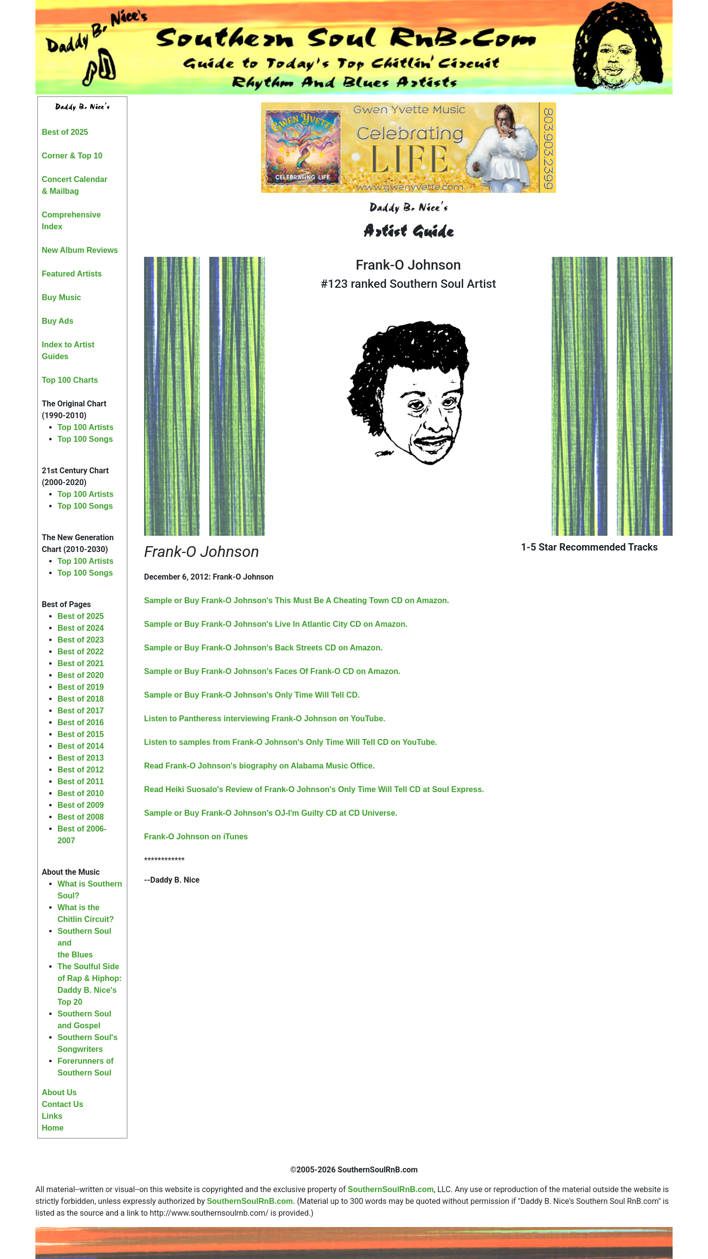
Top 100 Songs (85, 439)
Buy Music (61, 297)
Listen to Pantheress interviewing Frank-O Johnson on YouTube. (264, 718)
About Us (59, 1092)
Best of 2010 (81, 793)
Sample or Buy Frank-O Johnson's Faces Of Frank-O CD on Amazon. (272, 671)
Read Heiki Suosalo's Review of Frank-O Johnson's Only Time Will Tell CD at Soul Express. (314, 789)
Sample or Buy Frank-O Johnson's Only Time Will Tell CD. (252, 695)
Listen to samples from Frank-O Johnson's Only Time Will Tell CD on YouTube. (290, 742)
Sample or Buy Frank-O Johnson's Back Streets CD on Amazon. (263, 648)
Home (52, 1128)
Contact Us (62, 1104)
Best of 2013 (81, 758)
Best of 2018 (81, 699)
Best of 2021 (81, 663)
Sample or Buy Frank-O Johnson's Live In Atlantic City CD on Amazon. (276, 624)
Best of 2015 (81, 734)
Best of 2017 (81, 710)
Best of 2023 (81, 640)
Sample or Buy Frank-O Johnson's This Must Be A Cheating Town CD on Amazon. (296, 600)
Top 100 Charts (70, 380)
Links (52, 1116)
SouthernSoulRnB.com (391, 1189)
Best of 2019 (81, 687)
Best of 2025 (65, 132)
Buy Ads (57, 321)
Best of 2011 (81, 781)
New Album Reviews (80, 250)
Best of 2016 (81, 722)
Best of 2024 (81, 628)
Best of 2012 (81, 770)
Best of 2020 (81, 675)
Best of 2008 (81, 817)
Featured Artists (72, 274)
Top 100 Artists (86, 427)
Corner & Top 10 (72, 156)
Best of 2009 (81, 805)
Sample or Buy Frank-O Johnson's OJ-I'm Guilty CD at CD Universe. (270, 813)
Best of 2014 (81, 746)
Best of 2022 (81, 651)
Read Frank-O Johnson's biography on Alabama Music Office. (259, 766)
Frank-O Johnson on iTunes (196, 836)
